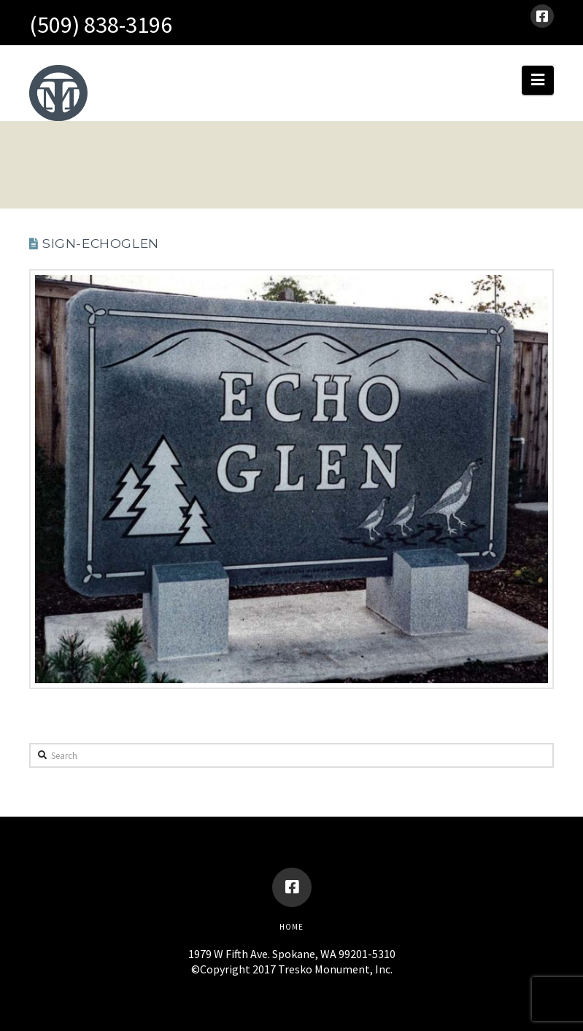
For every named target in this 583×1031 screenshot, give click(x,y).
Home (291, 927)
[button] (538, 80)
